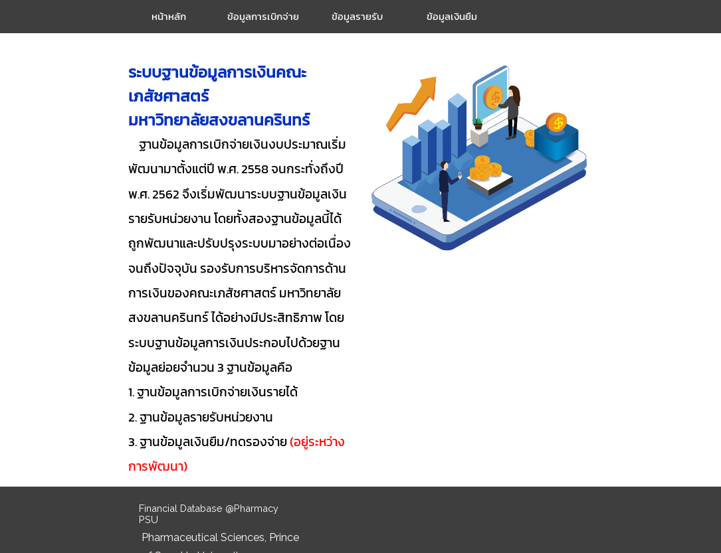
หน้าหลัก (169, 16)
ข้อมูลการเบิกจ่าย (263, 16)
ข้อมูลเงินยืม (452, 16)
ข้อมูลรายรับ (357, 16)
